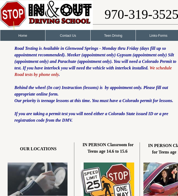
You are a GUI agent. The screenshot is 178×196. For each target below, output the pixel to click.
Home (23, 36)
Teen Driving (113, 36)
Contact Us (68, 36)
